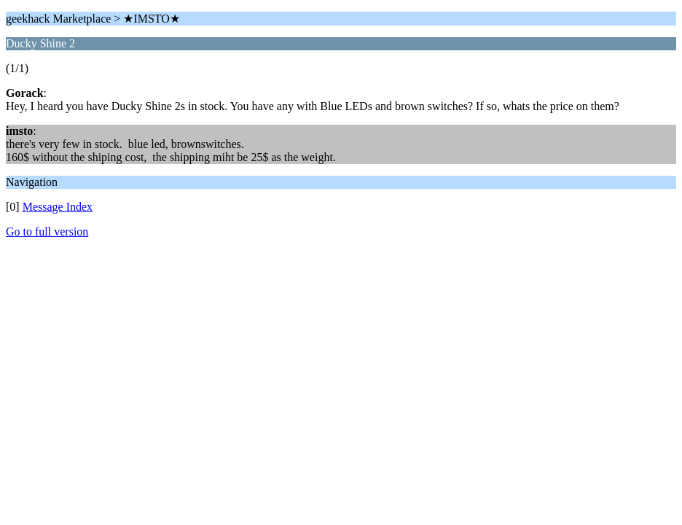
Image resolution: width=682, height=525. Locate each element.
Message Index (58, 207)
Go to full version (47, 231)
